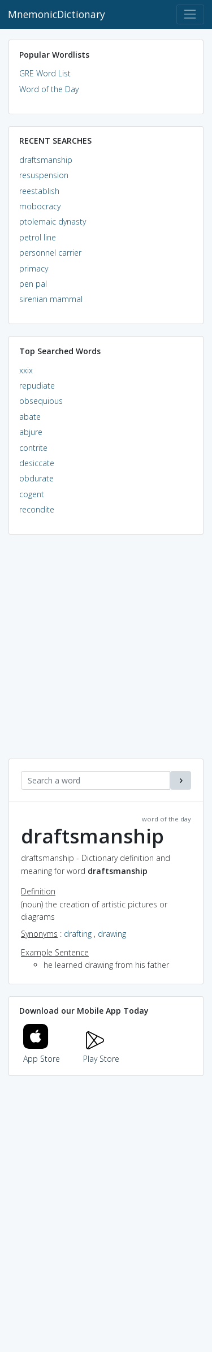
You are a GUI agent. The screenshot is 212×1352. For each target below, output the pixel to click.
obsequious (41, 400)
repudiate (37, 385)
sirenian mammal (51, 299)
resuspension (43, 175)
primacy (33, 268)
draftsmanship (45, 159)
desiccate (36, 463)
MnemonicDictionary (56, 14)
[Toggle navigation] (190, 14)
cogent (31, 494)
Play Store (101, 1052)
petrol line (37, 237)
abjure (30, 432)
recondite (36, 509)
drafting (78, 933)
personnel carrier (50, 252)
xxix (26, 370)
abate (30, 416)
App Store (41, 1052)
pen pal (33, 283)
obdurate (36, 478)
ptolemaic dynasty (52, 221)
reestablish (39, 191)
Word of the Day (49, 89)
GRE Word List (45, 73)
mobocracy (39, 206)
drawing (112, 933)
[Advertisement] (106, 652)
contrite (33, 447)
